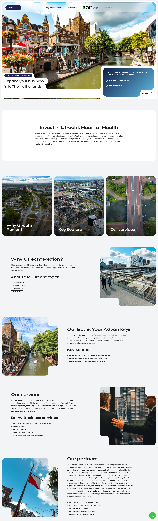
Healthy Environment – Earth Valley (88, 358)
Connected (19, 286)
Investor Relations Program (28, 436)
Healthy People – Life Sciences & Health (89, 355)
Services (107, 8)
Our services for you (119, 81)
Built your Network (23, 433)
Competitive (19, 283)
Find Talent (19, 426)
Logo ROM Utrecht (91, 7)
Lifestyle (18, 289)
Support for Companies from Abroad (32, 423)
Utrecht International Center (85, 502)
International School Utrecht (85, 505)
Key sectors (71, 8)
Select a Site (19, 429)
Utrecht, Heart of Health (82, 515)
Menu (12, 8)
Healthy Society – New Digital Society (88, 361)
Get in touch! (115, 86)
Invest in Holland (78, 508)
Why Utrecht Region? (53, 8)
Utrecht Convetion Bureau (83, 512)
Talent (16, 292)
